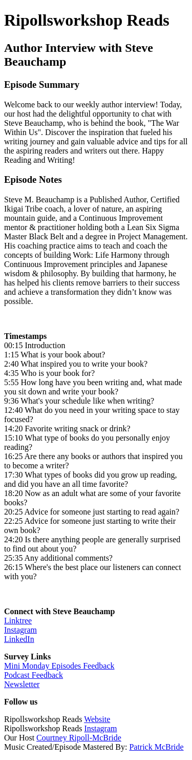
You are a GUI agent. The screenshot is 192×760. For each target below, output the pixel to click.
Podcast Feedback (33, 675)
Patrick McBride (156, 747)
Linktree (18, 620)
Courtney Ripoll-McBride (78, 737)
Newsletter (21, 684)
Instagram (20, 629)
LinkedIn (19, 639)
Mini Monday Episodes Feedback (59, 665)
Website (97, 719)
